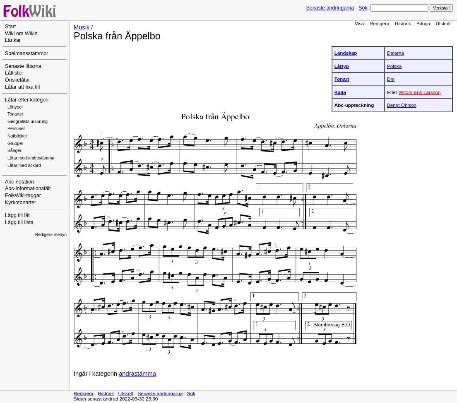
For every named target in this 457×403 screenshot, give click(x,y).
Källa (340, 92)
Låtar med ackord (24, 165)
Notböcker (17, 136)
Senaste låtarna (23, 66)
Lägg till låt (17, 215)
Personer (16, 128)
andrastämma (137, 373)
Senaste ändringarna (330, 8)
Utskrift (443, 23)
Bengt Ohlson (401, 105)
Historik (403, 23)
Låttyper (15, 107)
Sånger (14, 150)
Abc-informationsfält (28, 188)
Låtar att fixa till (22, 87)
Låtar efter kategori (26, 100)
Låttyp (341, 66)
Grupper (15, 143)
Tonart (341, 79)
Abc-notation (19, 182)
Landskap (345, 53)
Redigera (380, 23)
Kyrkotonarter (20, 202)
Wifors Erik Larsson (420, 92)
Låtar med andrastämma (30, 158)
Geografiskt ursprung (27, 121)
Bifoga (423, 23)
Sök (362, 8)
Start (10, 26)
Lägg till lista (19, 222)
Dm (390, 79)
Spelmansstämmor (26, 53)
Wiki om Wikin (21, 33)
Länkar (13, 40)
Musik (81, 27)
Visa (359, 23)
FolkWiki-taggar (23, 195)
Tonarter (15, 114)
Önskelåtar (17, 80)
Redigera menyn (51, 234)
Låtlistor (14, 73)
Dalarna (395, 53)
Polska (394, 66)
